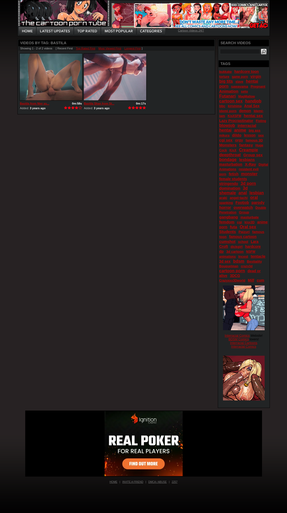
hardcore (253, 246)
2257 (174, 481)
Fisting (261, 121)
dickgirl (237, 247)
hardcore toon (246, 71)
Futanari (227, 96)
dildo (236, 135)
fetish (233, 174)
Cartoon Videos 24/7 (191, 30)
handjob (253, 101)
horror (225, 207)
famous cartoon (243, 237)
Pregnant (258, 86)
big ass (254, 130)
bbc (222, 106)
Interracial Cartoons (243, 343)
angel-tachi (239, 198)
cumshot (227, 241)
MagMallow (246, 96)
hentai (225, 130)
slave (239, 81)
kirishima (235, 106)
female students (233, 179)
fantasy (246, 145)
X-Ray (250, 164)
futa (233, 227)
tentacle (258, 256)
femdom (226, 222)
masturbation (231, 164)
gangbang (228, 217)
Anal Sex (251, 106)
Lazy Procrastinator (236, 121)
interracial (247, 125)
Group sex (253, 155)
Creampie (248, 150)
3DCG (235, 276)
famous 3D (254, 140)
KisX (233, 150)
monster (249, 174)
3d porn (248, 183)
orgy (239, 140)
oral (254, 197)
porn (222, 174)
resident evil (249, 169)
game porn (240, 77)
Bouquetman (228, 266)
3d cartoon (235, 252)
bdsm (238, 261)
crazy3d (247, 266)
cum (260, 280)
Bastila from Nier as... (34, 103)
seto (244, 91)
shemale (227, 193)
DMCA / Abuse (157, 481)
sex (261, 135)
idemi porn (228, 111)
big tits (226, 81)
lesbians (247, 159)
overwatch (243, 207)
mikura (224, 135)
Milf (251, 280)
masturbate (249, 217)
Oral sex (248, 227)
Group (244, 212)
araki (223, 198)
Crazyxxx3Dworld (232, 280)
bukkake (225, 72)
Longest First (132, 48)
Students (227, 231)
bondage (228, 159)
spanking (226, 203)
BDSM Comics (238, 339)
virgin (256, 76)
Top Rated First (85, 48)
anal (243, 193)
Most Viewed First (109, 48)
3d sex (225, 261)
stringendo (228, 183)
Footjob (242, 202)
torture (224, 77)
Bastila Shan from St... (99, 103)
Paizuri (244, 232)
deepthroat (230, 155)
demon (245, 111)
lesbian (257, 193)
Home (113, 481)
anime (240, 130)
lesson (250, 135)
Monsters (228, 145)
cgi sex (226, 140)
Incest (243, 256)
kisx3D (250, 222)
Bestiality (254, 261)
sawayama (239, 86)
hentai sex (253, 115)
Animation (228, 91)
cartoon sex (231, 101)
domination (229, 188)
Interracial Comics (237, 335)
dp (221, 251)
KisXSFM (234, 116)
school (243, 242)
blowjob (227, 125)
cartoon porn (232, 271)
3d (245, 188)
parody (258, 202)
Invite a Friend (132, 481)
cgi (239, 222)
